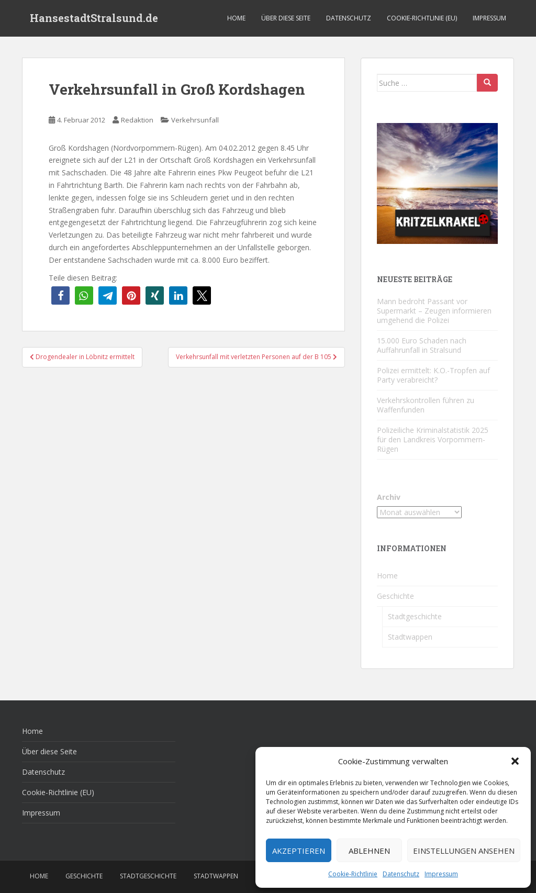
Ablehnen (369, 850)
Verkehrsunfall (195, 120)
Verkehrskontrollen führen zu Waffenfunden (425, 405)
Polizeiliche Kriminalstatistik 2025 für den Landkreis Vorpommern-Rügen (432, 439)
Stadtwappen (410, 637)
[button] (515, 761)
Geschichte (395, 596)
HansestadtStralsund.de (94, 18)
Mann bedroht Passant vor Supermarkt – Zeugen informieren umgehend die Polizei (434, 310)
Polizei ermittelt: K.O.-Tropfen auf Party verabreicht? (433, 375)
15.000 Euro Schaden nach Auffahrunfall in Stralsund (421, 345)
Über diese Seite (285, 18)
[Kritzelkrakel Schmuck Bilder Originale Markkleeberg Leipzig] (437, 182)
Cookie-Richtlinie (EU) (422, 18)
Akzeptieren (298, 850)
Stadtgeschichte (415, 616)
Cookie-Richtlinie (352, 873)
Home (236, 18)
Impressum (441, 873)
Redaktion (137, 120)
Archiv (388, 497)
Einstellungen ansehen (464, 850)
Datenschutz (401, 873)
